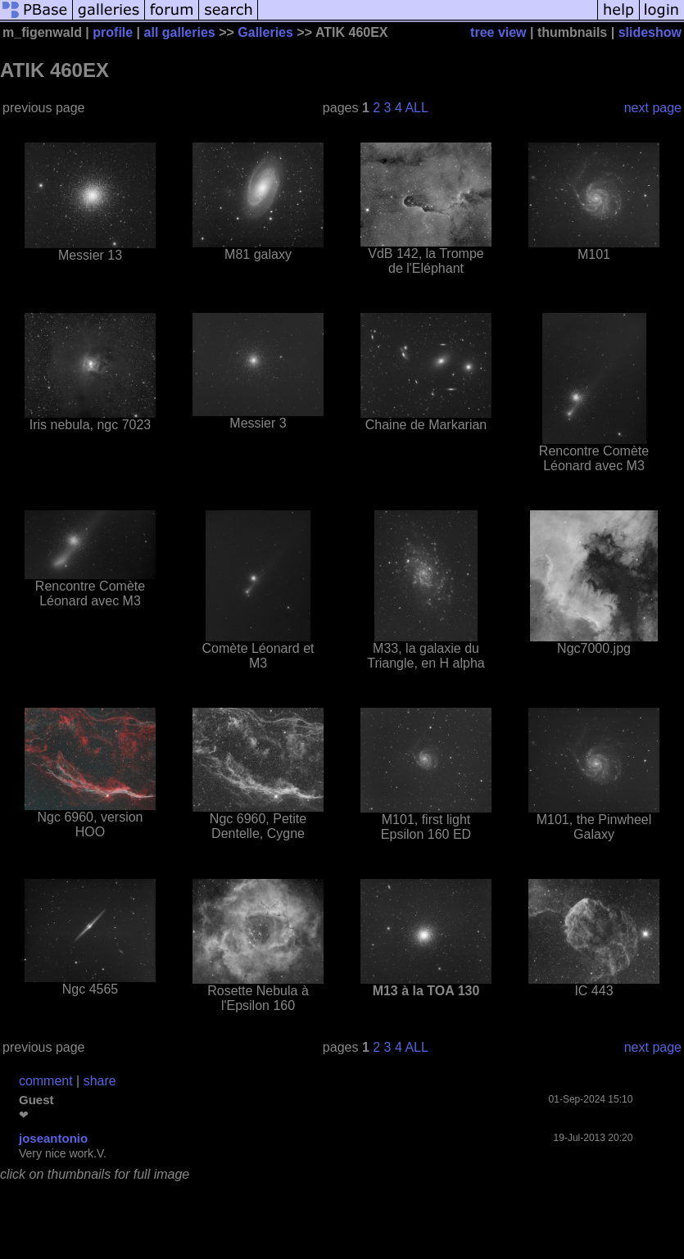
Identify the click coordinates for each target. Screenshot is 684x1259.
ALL (416, 108)
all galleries (179, 32)
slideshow (650, 32)
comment (46, 1081)
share (100, 1081)
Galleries (265, 32)
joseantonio (53, 1138)
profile (113, 32)
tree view (498, 32)
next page (653, 108)
